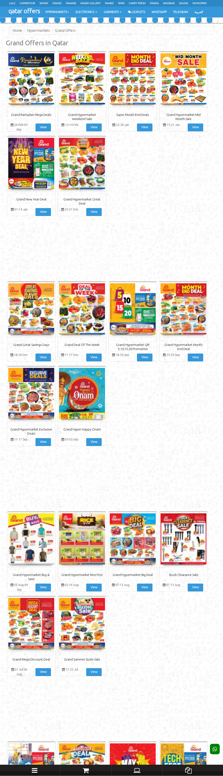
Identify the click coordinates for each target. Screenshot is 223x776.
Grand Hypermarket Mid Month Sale (129, 119)
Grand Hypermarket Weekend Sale (59, 119)
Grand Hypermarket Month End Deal (129, 264)
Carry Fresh (137, 3)
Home (17, 30)
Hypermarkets (57, 12)
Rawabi (71, 3)
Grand (57, 3)
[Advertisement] (111, 165)
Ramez (109, 3)
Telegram (180, 12)
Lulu (12, 3)
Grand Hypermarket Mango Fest (164, 555)
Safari (43, 3)
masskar (169, 3)
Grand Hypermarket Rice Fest (58, 410)
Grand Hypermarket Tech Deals (129, 555)
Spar (121, 3)
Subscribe (191, 716)
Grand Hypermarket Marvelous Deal (59, 555)
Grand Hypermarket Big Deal (94, 410)
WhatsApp (159, 12)
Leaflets (136, 12)
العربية (198, 12)
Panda (154, 3)
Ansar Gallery (90, 3)
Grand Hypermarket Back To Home (23, 555)
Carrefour (27, 3)
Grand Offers (65, 30)
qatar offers (24, 10)
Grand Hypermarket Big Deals (199, 555)
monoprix (199, 3)
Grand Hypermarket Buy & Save (23, 410)
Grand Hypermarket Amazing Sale (93, 555)
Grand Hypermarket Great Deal (199, 119)
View (34, 127)
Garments (113, 12)
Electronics (86, 12)
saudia (183, 3)
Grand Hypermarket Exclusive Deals (164, 264)
